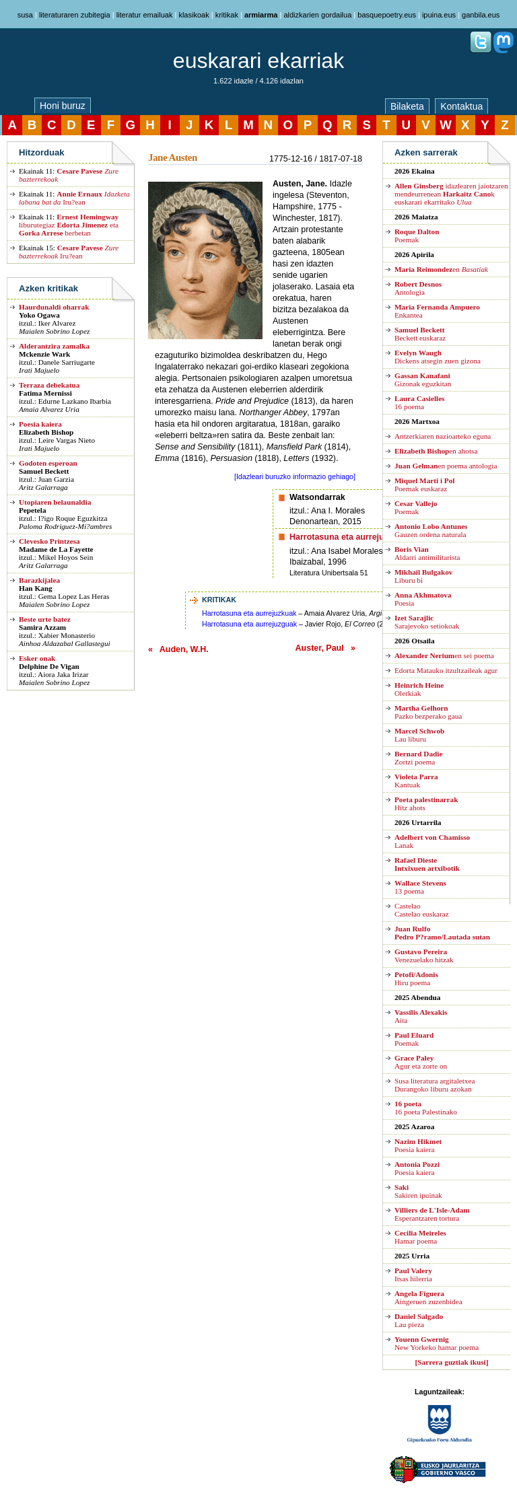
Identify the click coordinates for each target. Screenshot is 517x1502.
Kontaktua (461, 106)
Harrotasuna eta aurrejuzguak (249, 624)
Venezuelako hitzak (424, 955)
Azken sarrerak (426, 152)
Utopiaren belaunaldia (55, 502)
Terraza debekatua (49, 385)
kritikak (226, 15)
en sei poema (444, 655)
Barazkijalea (39, 580)
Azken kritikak (48, 288)
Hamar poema (420, 1237)
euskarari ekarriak (258, 60)
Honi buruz (62, 105)
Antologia (418, 288)
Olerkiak (419, 689)
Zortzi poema (418, 758)
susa (25, 15)
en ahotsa (435, 451)
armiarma (261, 15)
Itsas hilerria (413, 1274)
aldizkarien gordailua (317, 15)
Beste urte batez (45, 619)
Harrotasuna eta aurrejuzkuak (249, 613)
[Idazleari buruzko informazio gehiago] (294, 476)
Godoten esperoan (48, 463)
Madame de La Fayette (56, 549)
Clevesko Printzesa (49, 541)
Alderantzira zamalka (54, 346)
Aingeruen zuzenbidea (428, 1297)
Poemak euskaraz (424, 484)
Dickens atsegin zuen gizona (437, 357)
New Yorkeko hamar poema (436, 1343)
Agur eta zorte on (420, 1062)
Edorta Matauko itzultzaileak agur (445, 670)
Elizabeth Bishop (46, 432)
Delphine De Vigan (49, 666)
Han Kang (36, 588)
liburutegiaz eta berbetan (68, 225)
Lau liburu (419, 735)
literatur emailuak (144, 15)
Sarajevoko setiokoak (426, 622)
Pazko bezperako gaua (428, 712)
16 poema (419, 402)
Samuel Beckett (44, 471)
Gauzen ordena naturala (430, 530)
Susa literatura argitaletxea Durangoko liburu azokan (434, 1085)
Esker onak (37, 658)
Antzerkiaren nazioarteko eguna (442, 436)
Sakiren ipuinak (418, 1191)
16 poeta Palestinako (425, 1108)
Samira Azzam (42, 627)
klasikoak (193, 15)
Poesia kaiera (40, 424)
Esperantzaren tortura (432, 1214)
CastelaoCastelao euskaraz (421, 910)
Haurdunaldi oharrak (54, 307)
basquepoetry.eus (386, 15)
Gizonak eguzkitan (422, 379)
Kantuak (416, 781)
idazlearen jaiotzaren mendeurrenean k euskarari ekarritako (451, 194)
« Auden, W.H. (178, 649)
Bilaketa (407, 106)
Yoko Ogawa (39, 315)
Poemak (416, 235)
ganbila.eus (480, 15)
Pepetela (32, 510)
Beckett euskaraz (420, 334)
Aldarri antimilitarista (427, 553)
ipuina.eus (439, 15)
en (441, 269)
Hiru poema (416, 978)
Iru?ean (74, 198)
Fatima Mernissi (45, 393)
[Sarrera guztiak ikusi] (452, 1362)
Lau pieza (418, 1320)
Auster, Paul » (325, 648)
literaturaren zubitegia (74, 15)
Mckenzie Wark (44, 354)
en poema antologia (445, 466)
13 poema (420, 887)
